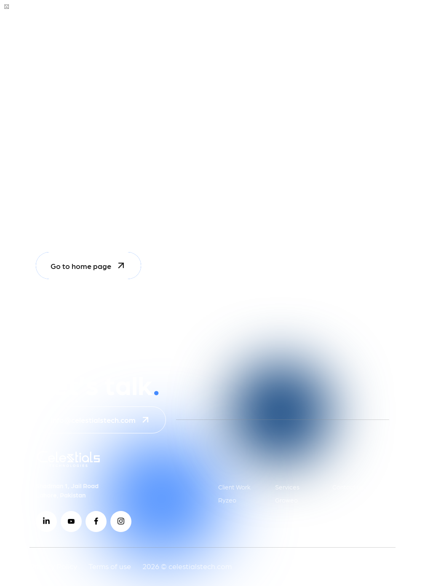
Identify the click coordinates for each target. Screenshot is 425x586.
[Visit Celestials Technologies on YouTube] (71, 521)
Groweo (286, 500)
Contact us (348, 487)
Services (287, 487)
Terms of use (109, 566)
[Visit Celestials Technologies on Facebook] (96, 521)
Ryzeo (227, 500)
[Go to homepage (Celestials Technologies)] (68, 465)
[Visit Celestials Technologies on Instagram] (120, 521)
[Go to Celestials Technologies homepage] (55, 21)
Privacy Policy (53, 566)
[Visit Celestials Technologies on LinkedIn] (46, 521)
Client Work (234, 487)
